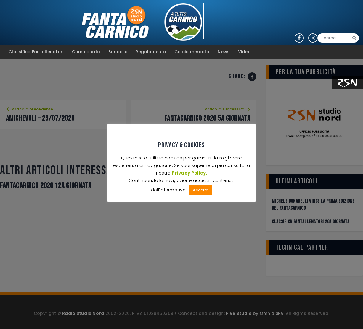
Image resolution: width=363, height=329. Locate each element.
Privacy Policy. (189, 173)
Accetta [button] (200, 190)
